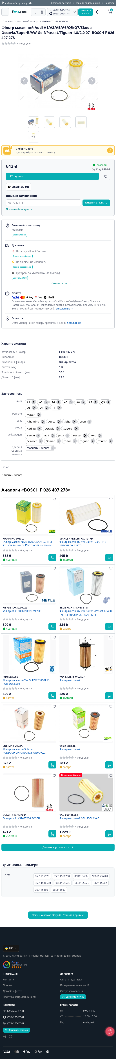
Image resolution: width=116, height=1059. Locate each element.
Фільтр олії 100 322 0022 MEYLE (22, 611)
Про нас (8, 985)
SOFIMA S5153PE (13, 746)
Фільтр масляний (69, 680)
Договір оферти (12, 991)
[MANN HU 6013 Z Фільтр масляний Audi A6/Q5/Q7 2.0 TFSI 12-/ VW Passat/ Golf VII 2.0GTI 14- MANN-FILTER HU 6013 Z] (29, 516)
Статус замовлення (72, 991)
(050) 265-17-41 (13, 1017)
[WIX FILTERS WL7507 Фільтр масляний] (86, 654)
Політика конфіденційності (19, 997)
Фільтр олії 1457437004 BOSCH (21, 818)
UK (11, 948)
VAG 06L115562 (68, 815)
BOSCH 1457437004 (14, 815)
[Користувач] (96, 12)
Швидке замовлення (21, 196)
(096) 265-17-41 (13, 1010)
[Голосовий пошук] (42, 12)
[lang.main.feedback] (110, 1031)
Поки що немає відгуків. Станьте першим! (58, 915)
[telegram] (4, 1037)
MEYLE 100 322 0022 (15, 607)
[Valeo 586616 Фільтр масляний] (86, 723)
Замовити (96, 202)
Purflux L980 (10, 676)
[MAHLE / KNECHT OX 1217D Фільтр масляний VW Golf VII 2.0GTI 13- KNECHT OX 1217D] (86, 516)
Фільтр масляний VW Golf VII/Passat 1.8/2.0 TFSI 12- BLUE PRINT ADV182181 (85, 612)
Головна (8, 21)
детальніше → (64, 308)
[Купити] (52, 557)
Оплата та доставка (61, 3)
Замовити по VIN (73, 996)
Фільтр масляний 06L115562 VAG (79, 818)
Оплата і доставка (71, 979)
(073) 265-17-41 (13, 1023)
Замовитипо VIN (86, 12)
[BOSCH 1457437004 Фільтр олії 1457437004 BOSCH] (29, 792)
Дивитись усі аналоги (58, 847)
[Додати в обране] (106, 176)
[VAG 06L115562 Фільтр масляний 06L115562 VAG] (86, 792)
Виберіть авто (24, 149)
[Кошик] (110, 12)
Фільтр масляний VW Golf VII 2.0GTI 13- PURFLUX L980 (26, 681)
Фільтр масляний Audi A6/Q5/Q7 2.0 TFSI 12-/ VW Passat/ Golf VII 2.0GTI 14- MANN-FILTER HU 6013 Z (27, 543)
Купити (16, 176)
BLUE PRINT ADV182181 (73, 607)
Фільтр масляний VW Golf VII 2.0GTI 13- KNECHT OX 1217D (83, 543)
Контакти (110, 3)
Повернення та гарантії (74, 985)
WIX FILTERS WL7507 (72, 676)
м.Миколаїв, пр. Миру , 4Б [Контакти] (16, 3)
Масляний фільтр (27, 21)
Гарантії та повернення (88, 3)
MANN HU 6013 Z (13, 538)
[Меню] (5, 12)
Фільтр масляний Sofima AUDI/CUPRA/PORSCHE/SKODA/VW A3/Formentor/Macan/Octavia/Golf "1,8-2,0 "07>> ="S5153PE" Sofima (28, 750)
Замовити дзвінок (16, 1030)
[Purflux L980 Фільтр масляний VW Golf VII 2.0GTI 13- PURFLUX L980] (29, 654)
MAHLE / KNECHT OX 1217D (76, 538)
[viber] (10, 1037)
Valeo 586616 (67, 746)
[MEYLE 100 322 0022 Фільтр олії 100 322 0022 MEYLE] (29, 585)
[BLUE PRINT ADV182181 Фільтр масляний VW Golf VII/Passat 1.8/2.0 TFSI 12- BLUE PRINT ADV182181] (86, 585)
